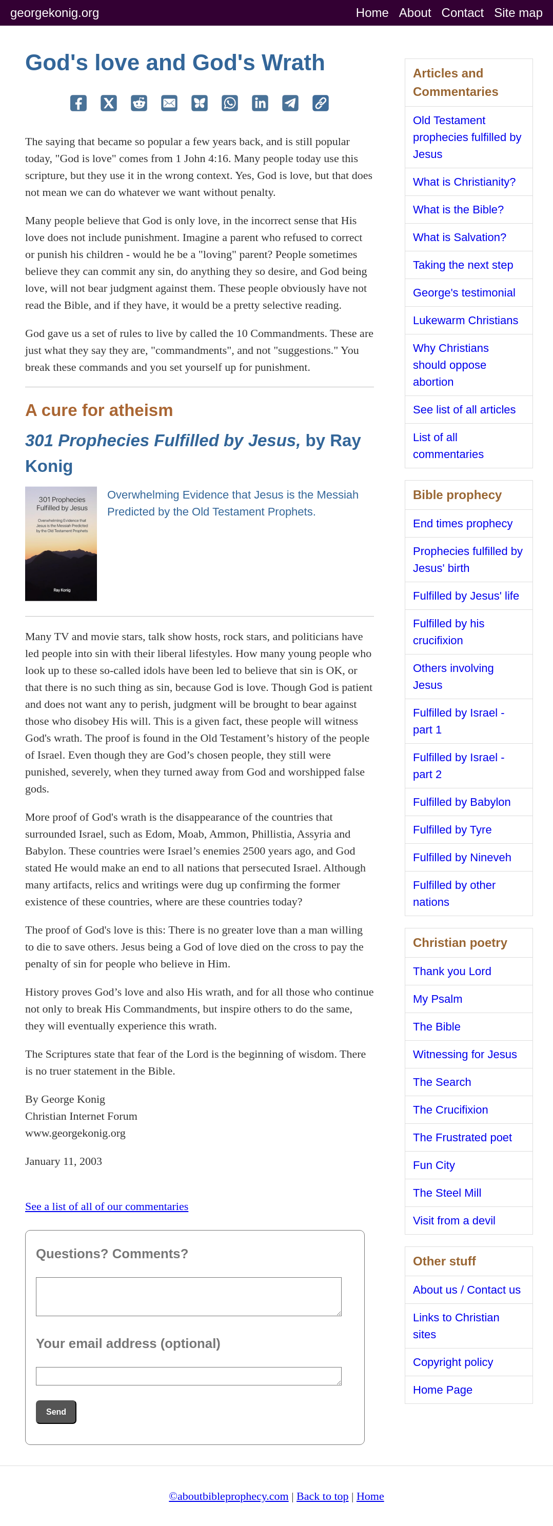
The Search (442, 1082)
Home (372, 12)
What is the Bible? (458, 209)
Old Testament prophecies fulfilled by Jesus (467, 137)
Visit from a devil (454, 1220)
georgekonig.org (54, 12)
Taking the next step (463, 265)
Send (56, 1412)
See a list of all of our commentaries (106, 1206)
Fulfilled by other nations (454, 893)
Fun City (434, 1165)
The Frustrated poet (462, 1137)
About (415, 12)
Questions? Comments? (112, 1253)
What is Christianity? (464, 181)
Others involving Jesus (453, 676)
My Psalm (438, 999)
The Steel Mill (447, 1192)
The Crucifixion (450, 1109)
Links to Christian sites (456, 1326)
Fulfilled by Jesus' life (466, 595)
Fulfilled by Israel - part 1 (459, 721)
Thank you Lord (452, 971)
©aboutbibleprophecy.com (228, 1496)
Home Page (442, 1389)
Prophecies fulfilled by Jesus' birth (468, 559)
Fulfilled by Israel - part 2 (459, 766)
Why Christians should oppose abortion (451, 365)
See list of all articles (464, 409)
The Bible (437, 1026)
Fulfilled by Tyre (452, 829)
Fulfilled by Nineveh (462, 857)
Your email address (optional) (128, 1343)
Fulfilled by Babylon (462, 802)
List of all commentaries (448, 446)
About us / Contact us (467, 1289)
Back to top (322, 1496)
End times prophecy (462, 523)
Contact (463, 12)
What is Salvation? (459, 237)
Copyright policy (453, 1362)
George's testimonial (464, 292)
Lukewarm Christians (465, 320)
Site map (518, 12)
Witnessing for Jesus (465, 1054)
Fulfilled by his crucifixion (448, 632)
